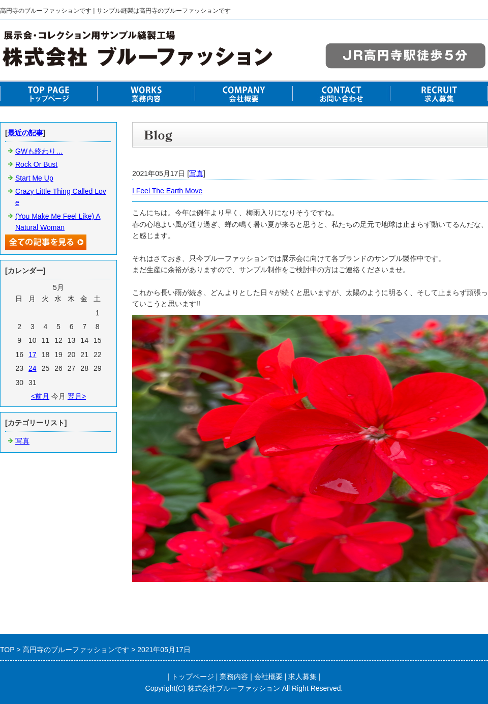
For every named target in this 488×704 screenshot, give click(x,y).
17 (32, 354)
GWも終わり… (39, 151)
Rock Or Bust (36, 164)
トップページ (192, 676)
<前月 (40, 396)
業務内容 (234, 676)
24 (32, 368)
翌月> (77, 396)
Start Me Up (34, 178)
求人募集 (302, 676)
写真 (196, 173)
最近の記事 (25, 133)
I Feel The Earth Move (167, 191)
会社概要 (268, 676)
